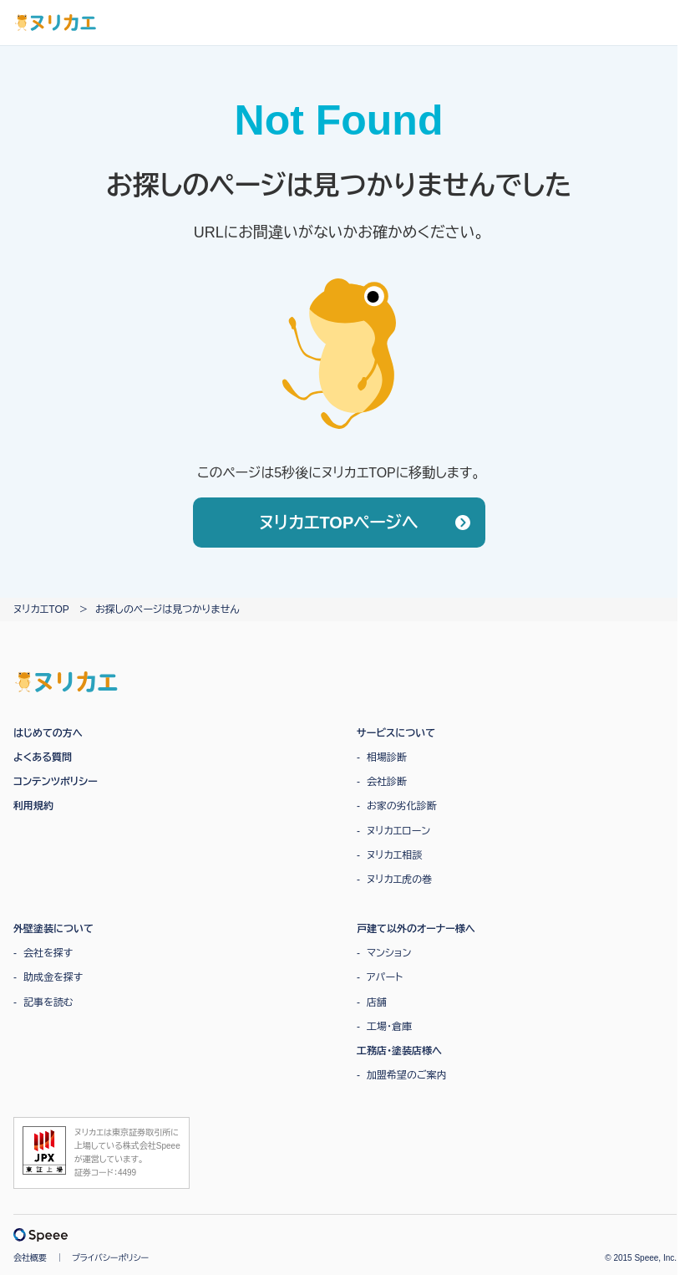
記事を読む (48, 1002)
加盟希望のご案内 (407, 1075)
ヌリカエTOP (41, 609)
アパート (385, 977)
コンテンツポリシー (55, 782)
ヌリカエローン (398, 831)
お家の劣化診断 (402, 806)
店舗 (377, 1002)
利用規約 (33, 806)
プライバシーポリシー (110, 1257)
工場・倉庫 (389, 1027)
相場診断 (387, 757)
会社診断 (387, 782)
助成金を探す (53, 977)
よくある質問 (42, 757)
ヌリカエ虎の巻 (399, 879)
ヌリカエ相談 (394, 855)
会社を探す (48, 953)
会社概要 (30, 1257)
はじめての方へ (48, 733)
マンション (389, 953)
